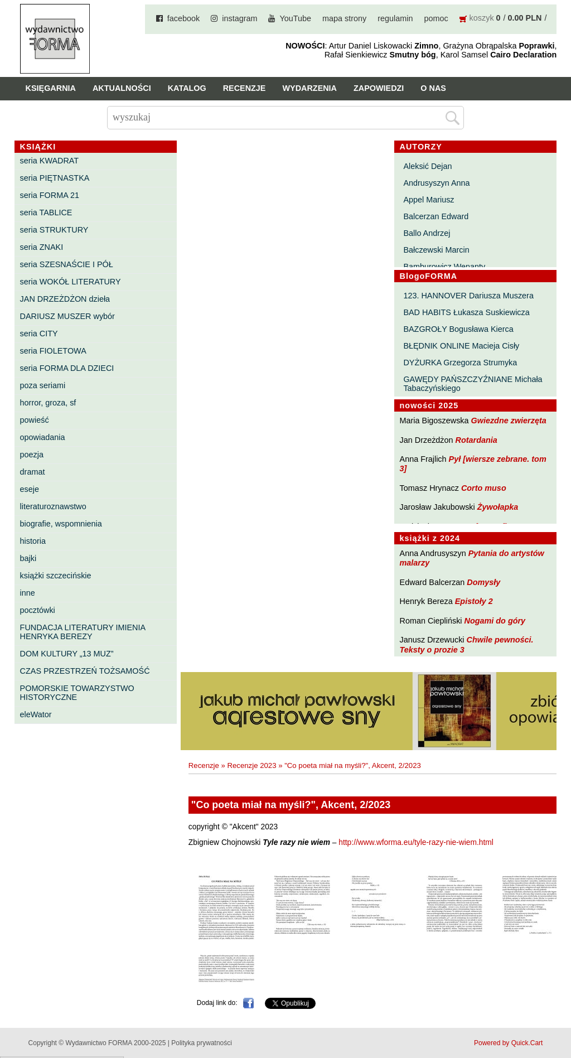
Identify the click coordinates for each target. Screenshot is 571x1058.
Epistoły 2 (474, 601)
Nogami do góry (495, 620)
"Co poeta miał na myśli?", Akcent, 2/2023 (352, 765)
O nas (433, 88)
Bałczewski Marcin (436, 249)
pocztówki (37, 610)
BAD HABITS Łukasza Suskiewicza (466, 312)
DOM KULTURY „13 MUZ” (67, 653)
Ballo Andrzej (426, 233)
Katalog (187, 88)
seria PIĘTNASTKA (55, 177)
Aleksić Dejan (427, 166)
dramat (32, 471)
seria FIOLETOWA (53, 350)
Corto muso (483, 488)
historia (33, 541)
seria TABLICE (46, 212)
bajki (28, 558)
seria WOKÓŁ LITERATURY (70, 281)
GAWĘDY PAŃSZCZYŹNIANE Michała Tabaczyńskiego (472, 384)
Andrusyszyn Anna (436, 182)
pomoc (436, 18)
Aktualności (122, 88)
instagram (239, 18)
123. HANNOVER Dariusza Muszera (468, 295)
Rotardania (476, 440)
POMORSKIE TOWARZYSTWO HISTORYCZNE (77, 693)
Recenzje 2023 (252, 765)
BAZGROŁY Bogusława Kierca (458, 329)
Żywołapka (498, 507)
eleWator (36, 714)
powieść (34, 420)
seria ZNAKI (42, 247)
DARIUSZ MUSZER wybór (67, 316)
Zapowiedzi (379, 88)
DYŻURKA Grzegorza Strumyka (460, 362)
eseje (29, 489)
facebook (183, 18)
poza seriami (43, 385)
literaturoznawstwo (53, 506)
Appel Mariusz (428, 199)
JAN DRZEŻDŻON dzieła (65, 298)
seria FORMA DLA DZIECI (67, 368)
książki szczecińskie (55, 575)
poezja (31, 454)
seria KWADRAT (49, 160)
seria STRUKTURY (54, 229)
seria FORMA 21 (49, 195)
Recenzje (244, 88)
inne (27, 592)
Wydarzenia (309, 88)
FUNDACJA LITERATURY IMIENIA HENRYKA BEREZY (83, 632)
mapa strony (344, 18)
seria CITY (39, 333)
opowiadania (42, 437)
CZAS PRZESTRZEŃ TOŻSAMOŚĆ (85, 670)
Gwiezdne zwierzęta (508, 420)
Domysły (483, 582)
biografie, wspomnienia (61, 523)
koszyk (482, 17)
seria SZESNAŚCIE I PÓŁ (66, 264)
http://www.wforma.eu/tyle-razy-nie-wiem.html (415, 842)
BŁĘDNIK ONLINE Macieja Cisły (461, 345)
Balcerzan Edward (435, 216)
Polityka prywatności (201, 1043)
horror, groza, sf (48, 402)
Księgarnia (51, 88)
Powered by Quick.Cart (508, 1043)
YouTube (295, 18)
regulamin (395, 18)
